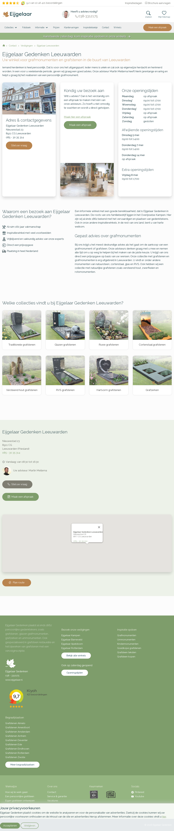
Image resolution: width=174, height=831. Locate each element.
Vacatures (52, 800)
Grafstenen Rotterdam (17, 753)
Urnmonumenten (126, 639)
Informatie (42, 27)
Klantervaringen (71, 27)
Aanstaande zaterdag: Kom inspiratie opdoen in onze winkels (87, 36)
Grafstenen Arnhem (15, 736)
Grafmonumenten (126, 635)
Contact (105, 27)
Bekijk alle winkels (76, 655)
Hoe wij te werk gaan (16, 792)
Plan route (17, 582)
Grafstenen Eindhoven (17, 748)
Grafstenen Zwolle (15, 757)
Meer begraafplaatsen (22, 764)
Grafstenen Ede (13, 744)
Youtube (137, 796)
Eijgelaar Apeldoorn (72, 644)
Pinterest (137, 792)
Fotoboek (26, 27)
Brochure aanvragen (158, 3)
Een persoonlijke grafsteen (19, 796)
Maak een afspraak (157, 27)
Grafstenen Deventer (16, 740)
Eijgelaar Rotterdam (72, 648)
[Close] (99, 523)
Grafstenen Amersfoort (17, 727)
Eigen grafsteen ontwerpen (20, 800)
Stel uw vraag (19, 145)
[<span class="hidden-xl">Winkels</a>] (117, 27)
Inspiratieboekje (90, 27)
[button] (87, 542)
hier (164, 816)
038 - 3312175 (12, 675)
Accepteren (10, 825)
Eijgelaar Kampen (70, 635)
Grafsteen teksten (126, 652)
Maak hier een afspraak (77, 116)
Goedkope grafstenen (129, 648)
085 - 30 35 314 (11, 452)
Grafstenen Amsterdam (17, 731)
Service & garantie (57, 796)
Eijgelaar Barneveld (71, 639)
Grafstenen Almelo (15, 723)
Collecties (11, 27)
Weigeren (29, 825)
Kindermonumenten (127, 644)
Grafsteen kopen (126, 656)
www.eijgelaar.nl (14, 679)
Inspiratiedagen (133, 3)
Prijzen (56, 27)
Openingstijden (74, 672)
